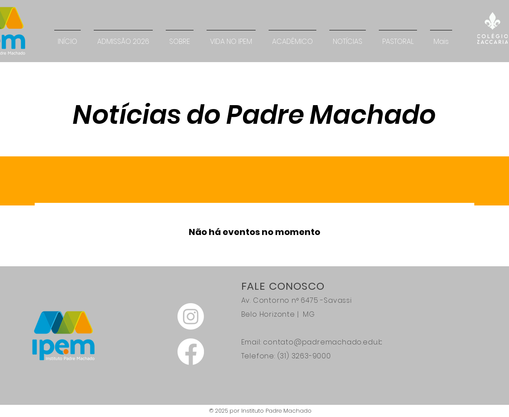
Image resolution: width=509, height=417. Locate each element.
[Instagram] (190, 316)
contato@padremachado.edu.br (325, 342)
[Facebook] (190, 351)
